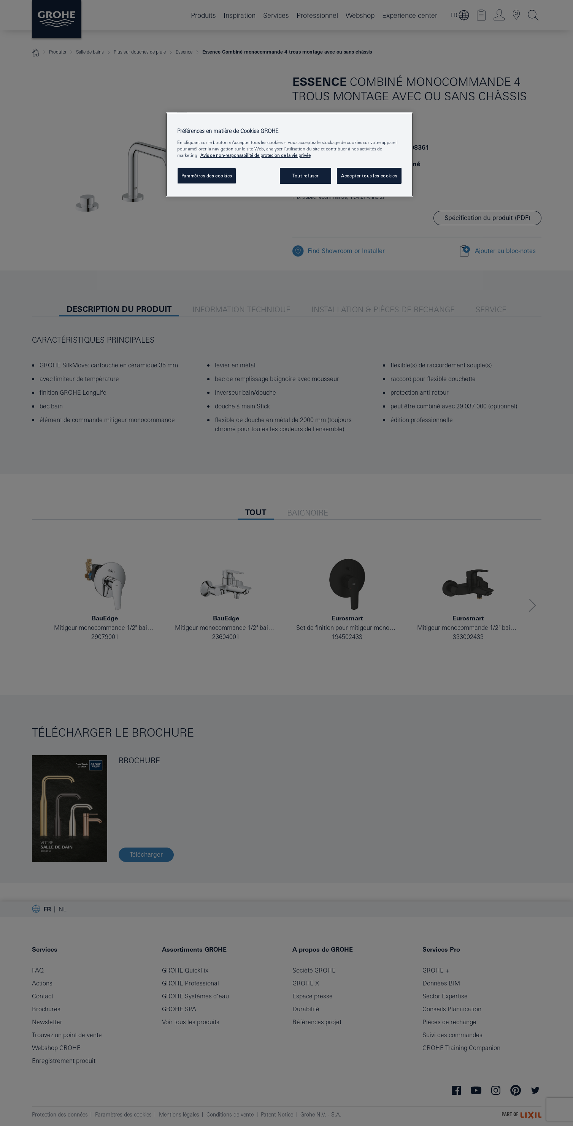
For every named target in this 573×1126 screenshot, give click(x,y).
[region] (289, 154)
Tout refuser (305, 175)
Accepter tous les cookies (369, 175)
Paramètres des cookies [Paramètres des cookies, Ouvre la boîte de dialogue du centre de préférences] (206, 175)
